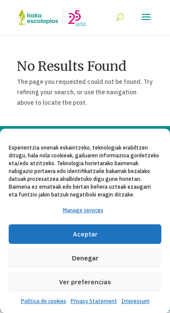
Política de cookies (43, 301)
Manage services (83, 210)
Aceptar (85, 234)
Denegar (85, 258)
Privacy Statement (94, 301)
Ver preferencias (85, 282)
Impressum (135, 301)
